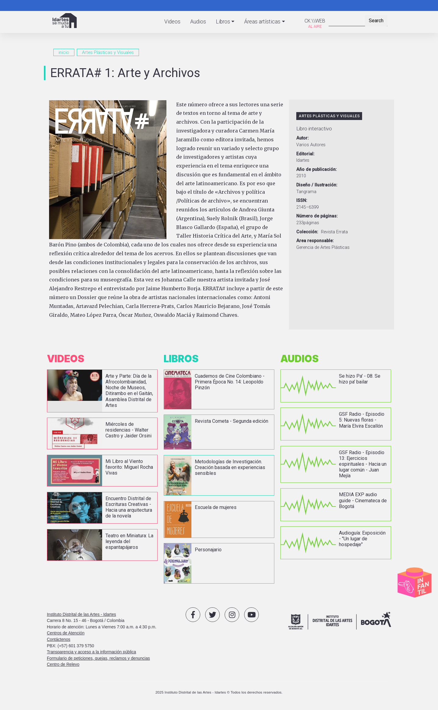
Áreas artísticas (262, 22)
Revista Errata (334, 232)
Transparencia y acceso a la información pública (91, 652)
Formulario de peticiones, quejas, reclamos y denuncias (98, 658)
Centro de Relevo (63, 664)
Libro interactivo (314, 128)
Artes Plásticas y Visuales (108, 52)
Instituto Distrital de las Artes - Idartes (81, 614)
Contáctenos (58, 639)
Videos (172, 22)
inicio (64, 52)
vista (102, 391)
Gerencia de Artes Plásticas (323, 247)
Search (376, 20)
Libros (223, 22)
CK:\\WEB (314, 21)
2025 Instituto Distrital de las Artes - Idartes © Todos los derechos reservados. (219, 692)
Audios (198, 22)
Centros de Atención (65, 633)
